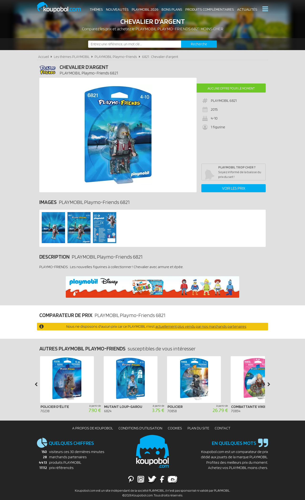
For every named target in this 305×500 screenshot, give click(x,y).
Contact (222, 428)
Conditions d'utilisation (140, 428)
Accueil (43, 56)
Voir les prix (233, 188)
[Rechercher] (199, 44)
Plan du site (198, 428)
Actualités (247, 9)
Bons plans (172, 9)
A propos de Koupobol (92, 428)
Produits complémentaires (209, 9)
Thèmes (96, 9)
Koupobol (62, 7)
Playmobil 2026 (145, 9)
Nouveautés (117, 9)
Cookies (175, 428)
